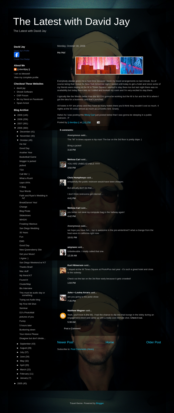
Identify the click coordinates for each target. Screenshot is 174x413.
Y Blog (22, 187)
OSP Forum (22, 95)
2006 (20, 128)
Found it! (23, 280)
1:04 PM (71, 283)
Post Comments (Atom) (82, 349)
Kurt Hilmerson (75, 265)
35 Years (23, 232)
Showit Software (25, 92)
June (22, 356)
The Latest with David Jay (71, 21)
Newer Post (65, 342)
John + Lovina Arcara (78, 292)
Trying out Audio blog (29, 299)
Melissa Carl (73, 159)
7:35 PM (71, 301)
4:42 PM (71, 216)
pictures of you (26, 317)
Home (110, 342)
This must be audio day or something (32, 294)
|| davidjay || (23, 69)
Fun (21, 236)
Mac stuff (23, 271)
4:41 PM (71, 198)
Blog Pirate (24, 211)
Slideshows (25, 215)
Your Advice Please (28, 334)
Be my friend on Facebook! (30, 99)
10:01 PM (72, 237)
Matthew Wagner (76, 310)
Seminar (23, 308)
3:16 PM (71, 150)
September (25, 343)
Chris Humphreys (76, 177)
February (25, 373)
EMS (21, 241)
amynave (72, 247)
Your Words (25, 191)
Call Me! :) (24, 174)
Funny (22, 321)
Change (23, 206)
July (22, 352)
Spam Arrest (23, 103)
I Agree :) (23, 258)
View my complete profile (26, 77)
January (24, 378)
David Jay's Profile (21, 51)
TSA (21, 170)
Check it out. (136, 318)
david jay (21, 88)
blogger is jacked (27, 161)
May (22, 361)
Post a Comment (72, 328)
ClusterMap (25, 284)
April (22, 365)
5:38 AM (71, 322)
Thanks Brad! (25, 267)
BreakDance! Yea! (28, 202)
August (24, 348)
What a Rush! (26, 178)
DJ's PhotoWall (26, 312)
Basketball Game (27, 157)
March (23, 369)
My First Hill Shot (27, 304)
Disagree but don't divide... (32, 338)
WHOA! (23, 219)
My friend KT (25, 275)
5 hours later (25, 325)
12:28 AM (72, 255)
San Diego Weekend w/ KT (32, 262)
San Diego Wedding (29, 228)
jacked (22, 165)
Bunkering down (27, 329)
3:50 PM (71, 167)
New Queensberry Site (30, 249)
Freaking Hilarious (28, 224)
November (25, 136)
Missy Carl (89, 115)
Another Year (25, 152)
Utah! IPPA (24, 182)
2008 (20, 119)
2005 (20, 383)
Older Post (153, 342)
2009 (20, 115)
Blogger (100, 403)
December (25, 131)
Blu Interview (25, 288)
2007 (20, 123)
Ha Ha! (22, 144)
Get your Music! (27, 254)
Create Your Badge (22, 59)
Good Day (24, 148)
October (24, 140)
